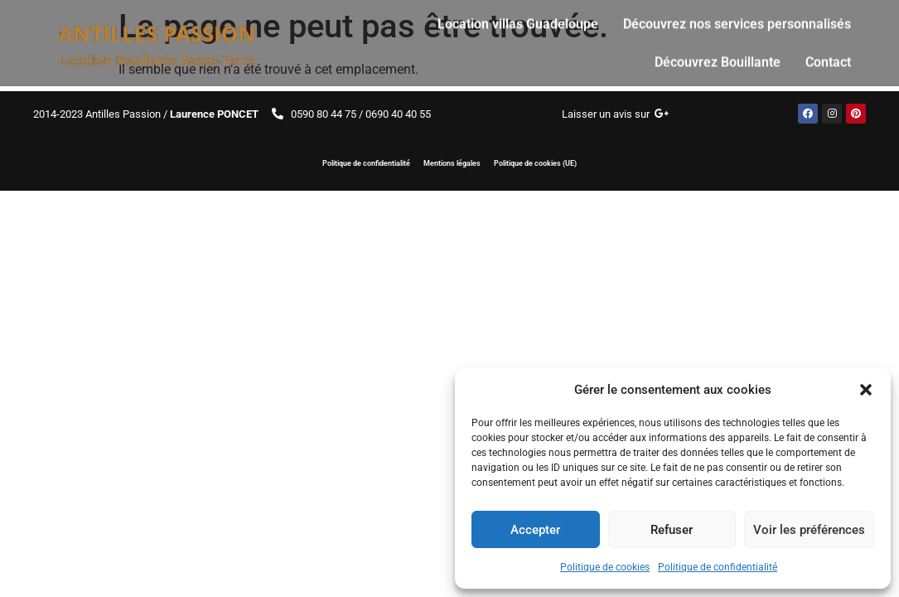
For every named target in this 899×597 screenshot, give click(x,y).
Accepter (535, 529)
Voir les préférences (809, 529)
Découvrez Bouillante (718, 56)
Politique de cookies (605, 567)
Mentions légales (452, 163)
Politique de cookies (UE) (535, 163)
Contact (828, 56)
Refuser (671, 529)
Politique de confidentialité (717, 567)
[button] (866, 389)
